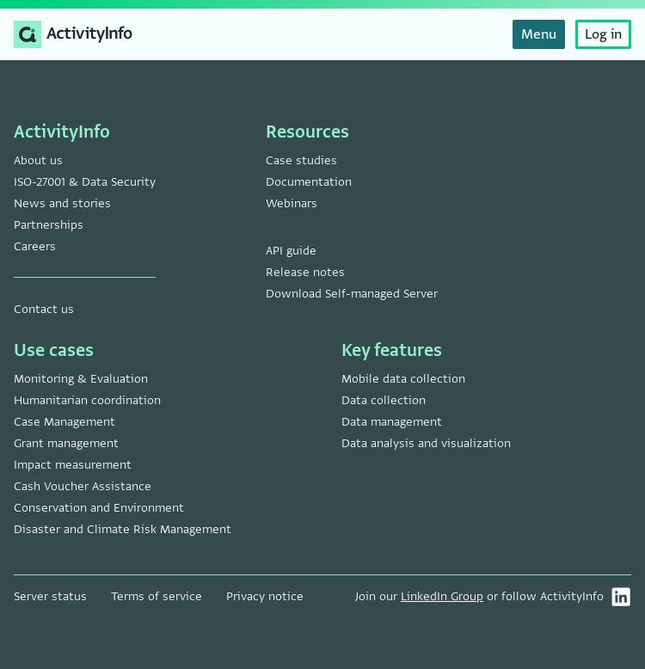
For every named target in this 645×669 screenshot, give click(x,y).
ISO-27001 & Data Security (85, 182)
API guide (291, 250)
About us (38, 160)
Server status (50, 596)
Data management (391, 422)
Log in (603, 34)
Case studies (301, 160)
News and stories (62, 203)
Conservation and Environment (99, 508)
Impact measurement (73, 465)
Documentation (309, 182)
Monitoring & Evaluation (81, 379)
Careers (35, 246)
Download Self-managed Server (352, 293)
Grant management (66, 443)
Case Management (64, 422)
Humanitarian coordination (87, 400)
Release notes (305, 272)
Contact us (44, 309)
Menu (538, 34)
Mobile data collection (403, 379)
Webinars (291, 203)
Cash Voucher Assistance (82, 486)
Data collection (383, 400)
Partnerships (48, 225)
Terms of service (156, 596)
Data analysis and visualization (426, 443)
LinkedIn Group (442, 596)
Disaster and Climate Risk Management (122, 529)
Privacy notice (265, 596)
